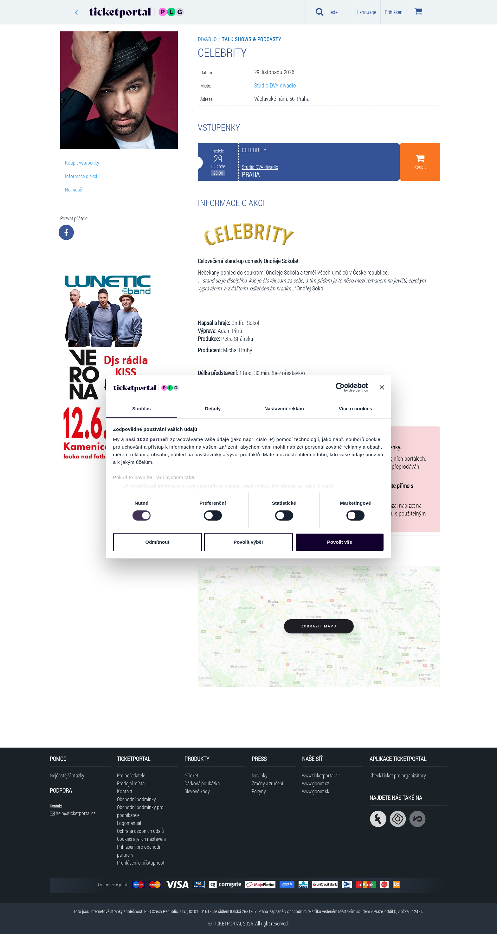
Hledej (327, 12)
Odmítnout (157, 542)
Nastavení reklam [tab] (284, 408)
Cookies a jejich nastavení (141, 838)
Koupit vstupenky (82, 162)
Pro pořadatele (131, 775)
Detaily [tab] (213, 408)
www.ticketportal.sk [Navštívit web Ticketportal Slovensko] (321, 775)
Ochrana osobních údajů (140, 830)
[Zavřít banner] (382, 387)
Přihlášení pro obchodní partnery (140, 850)
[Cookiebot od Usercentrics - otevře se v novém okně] (340, 387)
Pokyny (259, 791)
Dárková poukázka (202, 783)
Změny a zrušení (267, 783)
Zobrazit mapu (318, 626)
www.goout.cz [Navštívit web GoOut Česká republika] (315, 783)
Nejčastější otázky (67, 775)
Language (366, 12)
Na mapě (73, 189)
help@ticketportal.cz (72, 813)
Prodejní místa (131, 783)
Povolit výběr (248, 542)
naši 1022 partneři (147, 439)
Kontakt (124, 791)
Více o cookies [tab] (355, 408)
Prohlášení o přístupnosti (141, 862)
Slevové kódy (197, 791)
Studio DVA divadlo (275, 85)
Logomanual (129, 823)
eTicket (191, 775)
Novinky (260, 775)
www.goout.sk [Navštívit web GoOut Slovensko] (315, 791)
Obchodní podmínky (136, 799)
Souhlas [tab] (141, 408)
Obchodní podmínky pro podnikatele (140, 811)
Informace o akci (81, 176)
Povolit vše (339, 542)
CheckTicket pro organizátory (398, 775)
